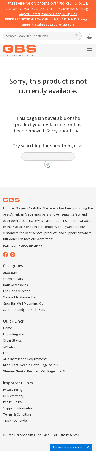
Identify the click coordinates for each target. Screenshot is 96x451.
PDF (56, 365)
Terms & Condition (17, 414)
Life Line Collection (16, 291)
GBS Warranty (13, 396)
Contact (9, 346)
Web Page (40, 365)
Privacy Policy (12, 390)
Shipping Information (18, 408)
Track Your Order (15, 420)
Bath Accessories (15, 285)
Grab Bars (10, 272)
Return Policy (12, 402)
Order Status (12, 340)
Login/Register (13, 334)
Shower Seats (13, 279)
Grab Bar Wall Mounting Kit (23, 303)
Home (7, 328)
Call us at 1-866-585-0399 (22, 246)
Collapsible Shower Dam (20, 297)
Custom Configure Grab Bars (24, 309)
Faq (5, 353)
